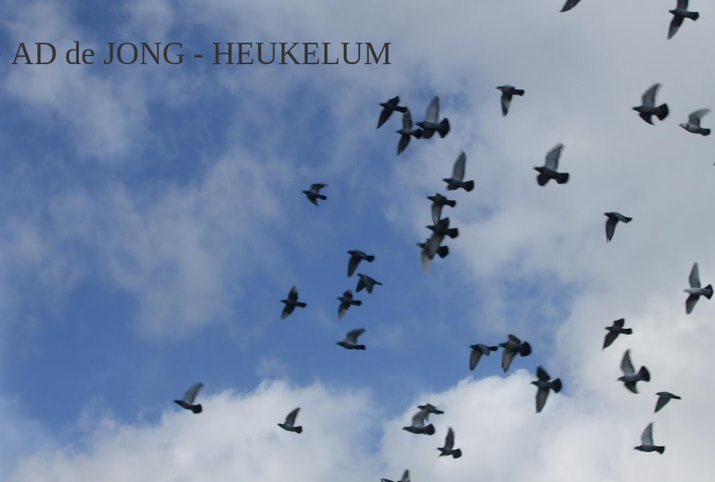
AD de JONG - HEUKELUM (201, 53)
